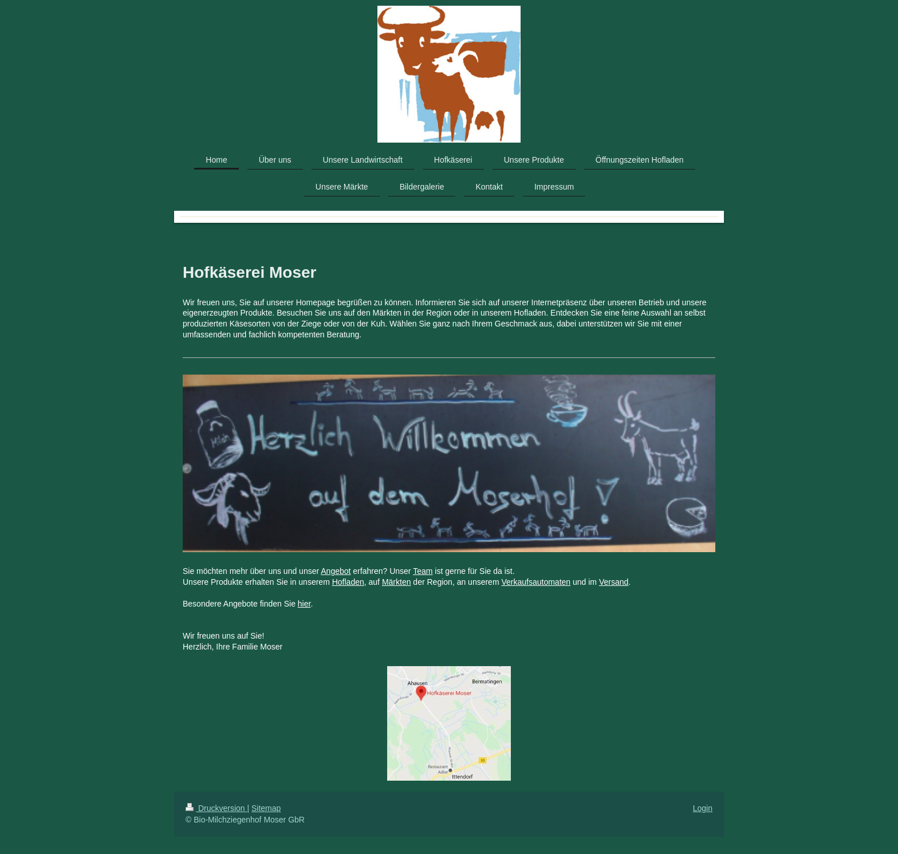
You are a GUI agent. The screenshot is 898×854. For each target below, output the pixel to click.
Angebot (335, 571)
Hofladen (348, 582)
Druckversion (216, 808)
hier (304, 603)
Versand (613, 582)
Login (702, 808)
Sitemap (266, 808)
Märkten (396, 582)
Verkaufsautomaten (535, 582)
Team (422, 571)
